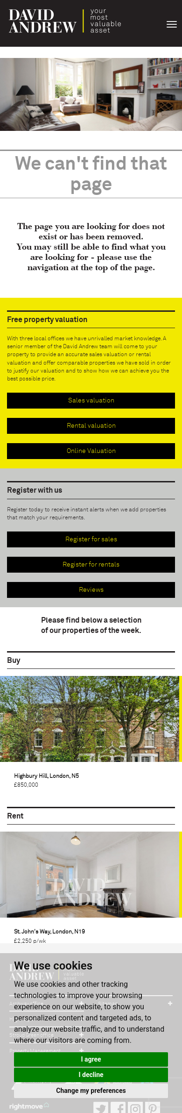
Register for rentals (91, 564)
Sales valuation (91, 400)
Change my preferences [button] (91, 1090)
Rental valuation (91, 426)
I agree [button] (91, 1059)
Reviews (91, 590)
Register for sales (91, 539)
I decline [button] (90, 1074)
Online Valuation (91, 451)
